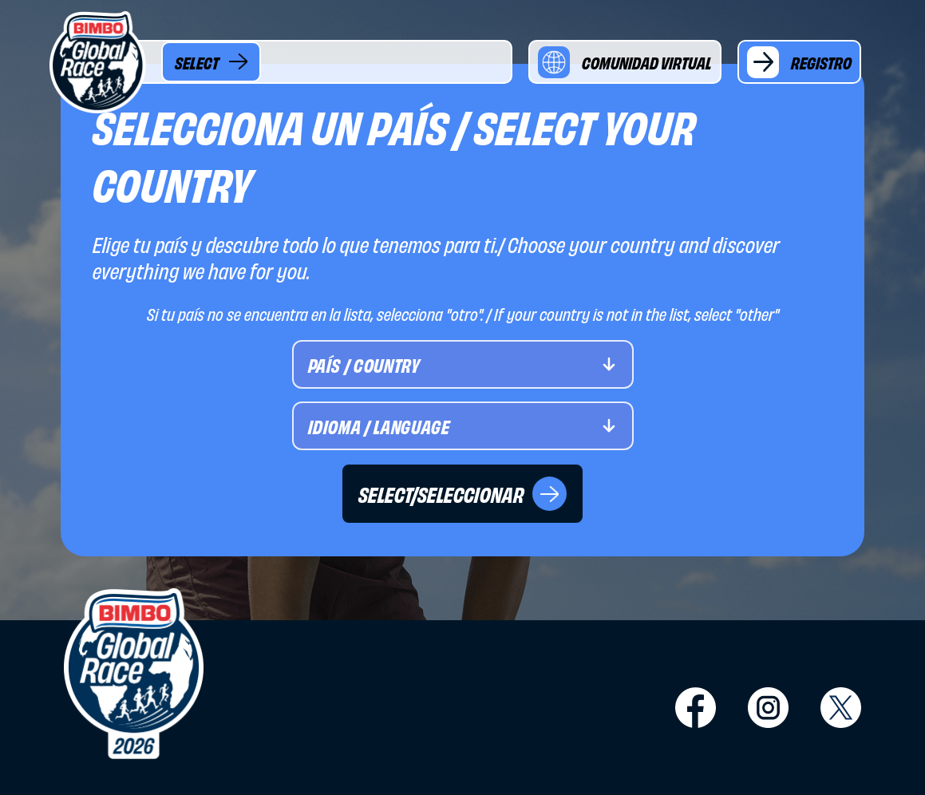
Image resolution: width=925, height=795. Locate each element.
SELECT (211, 62)
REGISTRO (799, 62)
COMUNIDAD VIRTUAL (625, 62)
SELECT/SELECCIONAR (462, 494)
